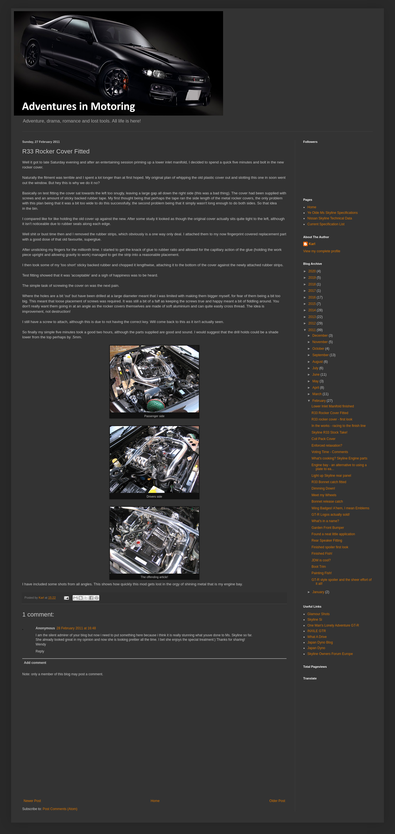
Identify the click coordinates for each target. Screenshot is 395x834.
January (318, 592)
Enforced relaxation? (327, 445)
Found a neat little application (333, 534)
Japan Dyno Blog (320, 642)
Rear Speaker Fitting (327, 540)
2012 (312, 323)
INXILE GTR (316, 631)
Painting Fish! (322, 573)
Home (155, 801)
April (316, 388)
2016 (312, 297)
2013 (312, 317)
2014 (312, 310)
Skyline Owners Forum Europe (330, 654)
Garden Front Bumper (328, 528)
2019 (312, 278)
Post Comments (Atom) (60, 809)
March (317, 394)
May (316, 381)
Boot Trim (319, 567)
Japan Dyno (316, 648)
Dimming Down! (323, 488)
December (320, 335)
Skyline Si (314, 620)
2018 (312, 284)
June (316, 374)
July (315, 368)
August (318, 362)
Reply (40, 651)
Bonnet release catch (327, 501)
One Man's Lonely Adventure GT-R (333, 625)
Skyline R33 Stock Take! (329, 432)
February (319, 401)
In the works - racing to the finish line (339, 426)
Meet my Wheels (324, 495)
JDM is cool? (321, 560)
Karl (312, 244)
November (320, 342)
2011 (312, 330)
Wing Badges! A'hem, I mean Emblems (340, 508)
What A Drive (317, 637)
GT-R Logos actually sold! (331, 515)
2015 (312, 304)
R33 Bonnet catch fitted (329, 482)
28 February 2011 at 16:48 (76, 628)
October (318, 349)
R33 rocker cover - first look (332, 419)
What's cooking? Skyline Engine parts (339, 458)
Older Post (277, 801)
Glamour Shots (318, 614)
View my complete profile (321, 251)
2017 (312, 291)
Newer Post (32, 801)
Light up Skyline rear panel (331, 476)
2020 (312, 271)
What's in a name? (325, 521)
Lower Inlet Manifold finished (333, 406)
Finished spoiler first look (330, 547)
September (321, 355)
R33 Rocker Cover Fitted (330, 413)
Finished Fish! (322, 554)
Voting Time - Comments (330, 452)
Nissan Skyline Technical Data (329, 218)
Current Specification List (325, 224)
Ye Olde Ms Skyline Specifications (332, 213)
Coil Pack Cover (323, 439)
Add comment (35, 663)
